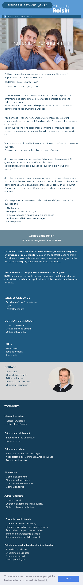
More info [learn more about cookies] (43, 580)
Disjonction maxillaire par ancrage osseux (27, 527)
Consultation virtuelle (16, 375)
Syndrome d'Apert (15, 556)
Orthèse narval (13, 500)
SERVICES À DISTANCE (17, 297)
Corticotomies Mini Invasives (20, 523)
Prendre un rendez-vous (18, 381)
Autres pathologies (15, 559)
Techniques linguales (16, 460)
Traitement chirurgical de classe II (23, 533)
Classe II (11, 420)
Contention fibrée (15, 486)
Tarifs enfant (12, 348)
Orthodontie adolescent (18, 328)
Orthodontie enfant (16, 325)
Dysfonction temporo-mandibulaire (24, 503)
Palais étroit (12, 424)
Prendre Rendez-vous (27, 5)
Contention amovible (16, 476)
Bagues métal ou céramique (20, 437)
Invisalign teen (13, 441)
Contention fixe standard (18, 480)
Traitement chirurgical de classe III (23, 537)
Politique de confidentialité (20, 16)
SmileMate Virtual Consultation (21, 302)
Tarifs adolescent (14, 351)
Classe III (21, 420)
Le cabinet (11, 371)
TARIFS (8, 344)
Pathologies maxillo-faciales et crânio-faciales (28, 544)
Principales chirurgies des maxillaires (24, 530)
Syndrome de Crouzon (17, 552)
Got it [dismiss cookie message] (68, 578)
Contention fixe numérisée (19, 483)
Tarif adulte (11, 355)
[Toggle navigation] (78, 11)
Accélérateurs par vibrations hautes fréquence (29, 456)
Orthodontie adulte (16, 332)
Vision (9, 305)
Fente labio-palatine (16, 549)
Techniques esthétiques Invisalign (23, 453)
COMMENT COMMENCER (19, 320)
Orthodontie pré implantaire (20, 507)
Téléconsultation (14, 378)
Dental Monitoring (15, 308)
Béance (23, 424)
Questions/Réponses (17, 385)
